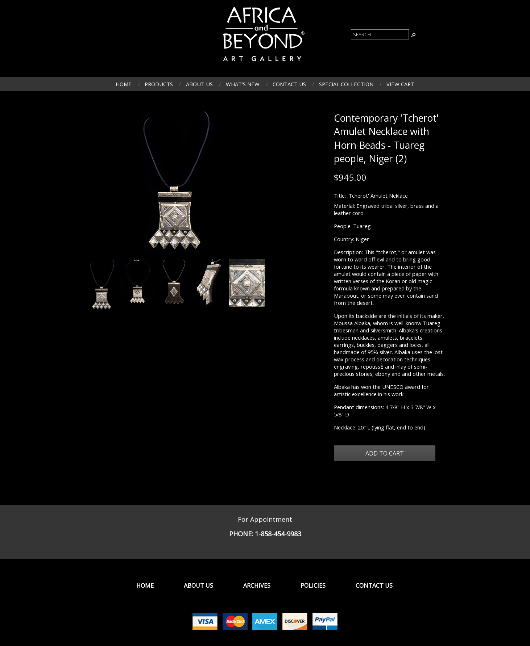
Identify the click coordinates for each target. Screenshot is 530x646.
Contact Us (289, 84)
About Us (199, 84)
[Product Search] (380, 34)
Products (159, 84)
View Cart (400, 84)
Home (124, 84)
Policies (313, 586)
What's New (243, 84)
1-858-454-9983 (278, 533)
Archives (256, 586)
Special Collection (346, 84)
